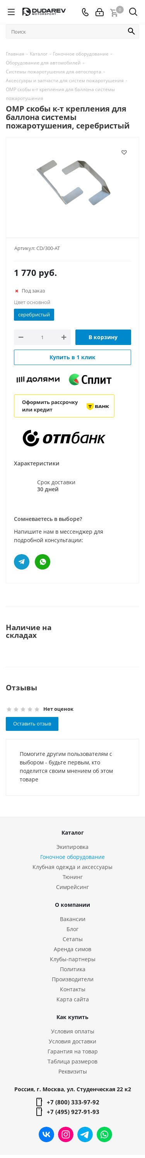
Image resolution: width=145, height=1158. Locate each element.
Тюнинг (73, 877)
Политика (72, 969)
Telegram (85, 1134)
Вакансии (72, 919)
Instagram (65, 1134)
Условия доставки (72, 1041)
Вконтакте (46, 1134)
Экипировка (72, 846)
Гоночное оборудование (72, 856)
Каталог (72, 832)
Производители (73, 979)
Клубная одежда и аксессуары (72, 867)
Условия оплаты (72, 1031)
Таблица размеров (72, 1061)
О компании (72, 904)
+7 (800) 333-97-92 (73, 1102)
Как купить (72, 1017)
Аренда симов (72, 949)
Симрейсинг (72, 887)
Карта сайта (72, 999)
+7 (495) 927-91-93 (73, 1112)
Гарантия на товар (73, 1051)
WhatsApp (104, 1134)
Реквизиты (72, 1071)
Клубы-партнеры (73, 959)
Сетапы (73, 939)
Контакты (72, 989)
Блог (72, 929)
